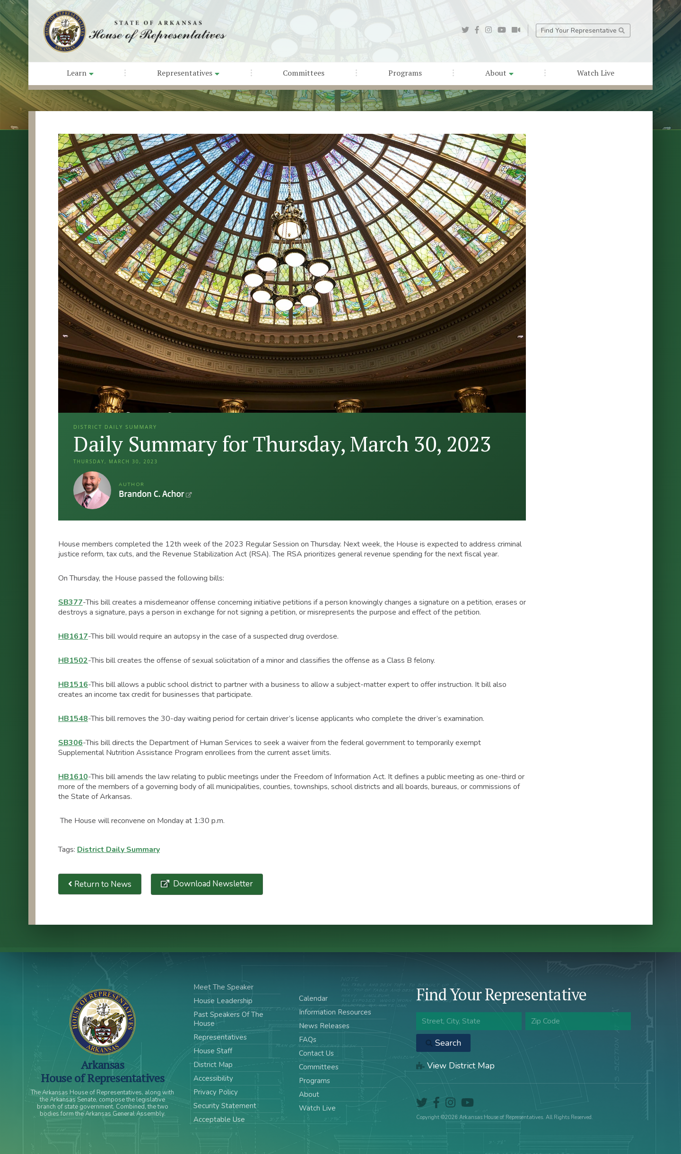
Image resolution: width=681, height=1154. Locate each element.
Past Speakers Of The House (228, 1019)
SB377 (70, 602)
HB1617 (73, 636)
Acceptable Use (219, 1119)
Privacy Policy (215, 1092)
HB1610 (73, 777)
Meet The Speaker (223, 987)
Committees (303, 73)
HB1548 (73, 718)
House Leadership (223, 1001)
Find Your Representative (583, 30)
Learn (80, 73)
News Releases (324, 1026)
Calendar (313, 998)
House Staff (212, 1051)
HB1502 (73, 660)
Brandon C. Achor (92, 490)
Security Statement (224, 1106)
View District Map (455, 1065)
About (499, 73)
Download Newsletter (212, 883)
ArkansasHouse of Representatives (102, 1071)
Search (443, 1043)
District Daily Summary (118, 849)
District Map (213, 1064)
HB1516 (73, 684)
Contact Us (316, 1053)
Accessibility (213, 1078)
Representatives (188, 73)
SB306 (70, 743)
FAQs (307, 1039)
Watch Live (595, 73)
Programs (405, 73)
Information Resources (335, 1012)
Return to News (99, 884)
